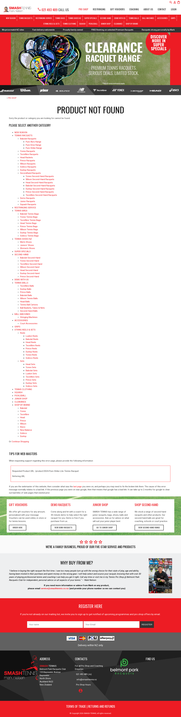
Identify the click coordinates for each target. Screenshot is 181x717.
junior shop (100, 504)
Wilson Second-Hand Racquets (40, 179)
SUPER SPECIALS (90, 18)
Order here (17, 527)
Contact (162, 9)
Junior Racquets (27, 201)
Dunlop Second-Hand (30, 273)
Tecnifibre (24, 414)
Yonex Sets (31, 367)
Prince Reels (31, 348)
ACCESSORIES (162, 18)
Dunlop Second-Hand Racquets (40, 189)
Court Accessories (28, 323)
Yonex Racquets (27, 151)
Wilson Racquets (27, 164)
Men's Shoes (26, 242)
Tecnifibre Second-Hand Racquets (41, 195)
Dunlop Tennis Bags (29, 232)
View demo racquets (63, 527)
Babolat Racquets (28, 138)
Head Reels (31, 342)
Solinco (23, 433)
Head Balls (25, 301)
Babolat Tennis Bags (29, 214)
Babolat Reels (32, 339)
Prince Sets (31, 380)
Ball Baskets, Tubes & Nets (32, 308)
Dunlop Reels (32, 351)
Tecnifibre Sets (32, 377)
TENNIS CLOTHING (69, 23)
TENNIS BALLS (134, 18)
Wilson (23, 423)
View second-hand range (149, 527)
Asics (22, 427)
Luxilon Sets (31, 373)
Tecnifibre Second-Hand (31, 264)
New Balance (26, 430)
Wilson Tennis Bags (29, 229)
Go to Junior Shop (105, 527)
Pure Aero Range (33, 142)
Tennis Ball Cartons (29, 304)
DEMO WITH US (119, 18)
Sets (22, 361)
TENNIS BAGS (60, 18)
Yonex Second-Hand (29, 261)
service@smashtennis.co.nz (54, 588)
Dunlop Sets (31, 383)
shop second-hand (146, 504)
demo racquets (61, 504)
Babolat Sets (31, 370)
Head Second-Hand (29, 270)
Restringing (99, 9)
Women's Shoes (27, 248)
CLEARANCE (118, 23)
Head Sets (30, 364)
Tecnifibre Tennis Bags (30, 220)
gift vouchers (18, 504)
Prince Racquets (27, 160)
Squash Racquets (28, 204)
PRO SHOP (83, 9)
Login (174, 9)
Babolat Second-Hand (30, 257)
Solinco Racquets (28, 167)
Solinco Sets (31, 386)
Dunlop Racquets (28, 170)
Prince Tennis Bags (29, 226)
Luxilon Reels (32, 336)
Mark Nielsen (90, 580)
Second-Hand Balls (29, 311)
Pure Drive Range (33, 145)
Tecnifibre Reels (33, 345)
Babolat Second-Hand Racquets (40, 185)
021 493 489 (47, 9)
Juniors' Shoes (27, 245)
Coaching (134, 9)
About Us (148, 9)
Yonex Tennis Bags (29, 217)
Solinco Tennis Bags (29, 235)
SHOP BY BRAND (132, 23)
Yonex (23, 411)
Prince (23, 420)
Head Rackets (26, 157)
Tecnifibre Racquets (29, 154)
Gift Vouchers (117, 9)
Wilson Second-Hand (29, 267)
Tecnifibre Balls (27, 286)
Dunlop (23, 436)
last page (77, 486)
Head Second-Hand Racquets (39, 182)
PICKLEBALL (93, 23)
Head (22, 417)
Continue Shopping (20, 441)
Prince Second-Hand (29, 276)
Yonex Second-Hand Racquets (40, 176)
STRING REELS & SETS (51, 23)
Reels (22, 333)
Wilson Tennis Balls (29, 298)
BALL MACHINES (148, 18)
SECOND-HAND (105, 18)
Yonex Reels (31, 355)
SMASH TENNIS (90, 713)
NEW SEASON (11, 18)
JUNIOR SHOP (106, 23)
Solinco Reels (32, 358)
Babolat (23, 408)
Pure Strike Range (34, 148)
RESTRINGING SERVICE (44, 18)
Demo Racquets (27, 198)
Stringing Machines (28, 317)
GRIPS (173, 18)
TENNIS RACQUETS (25, 18)
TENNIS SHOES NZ (74, 18)
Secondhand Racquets (30, 173)
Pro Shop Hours (83, 684)
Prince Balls (25, 292)
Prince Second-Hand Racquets (40, 192)
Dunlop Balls (25, 289)
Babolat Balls (26, 295)
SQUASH (82, 23)
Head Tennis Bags (28, 223)
